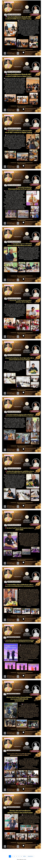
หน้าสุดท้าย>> (30, 856)
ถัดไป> (24, 856)
